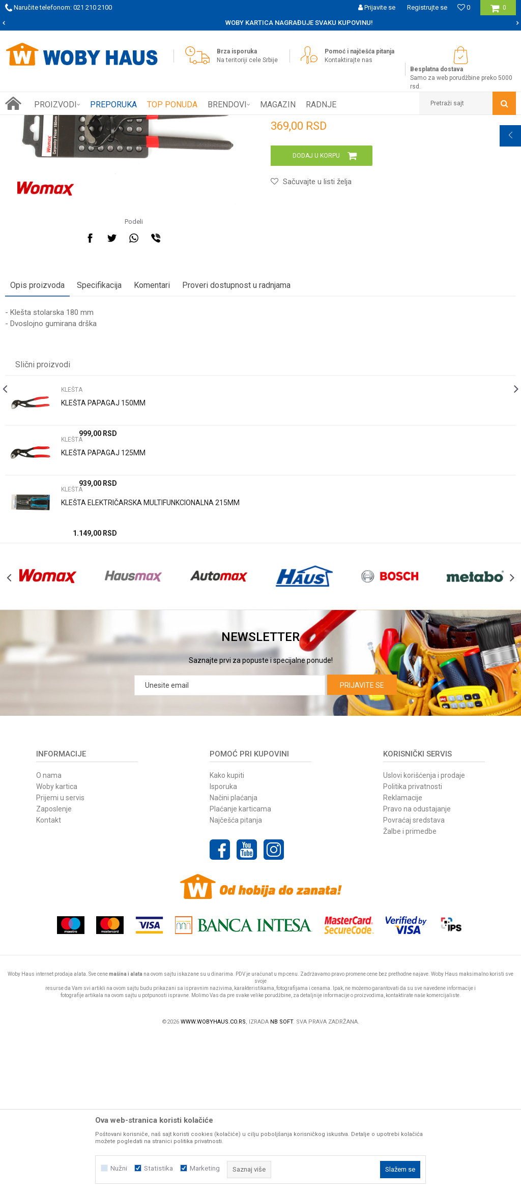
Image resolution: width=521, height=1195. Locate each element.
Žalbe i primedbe (410, 988)
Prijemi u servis (60, 955)
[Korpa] (498, 11)
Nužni (118, 1168)
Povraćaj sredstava (414, 977)
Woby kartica (56, 944)
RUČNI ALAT (114, 122)
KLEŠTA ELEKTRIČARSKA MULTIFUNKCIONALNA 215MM (150, 639)
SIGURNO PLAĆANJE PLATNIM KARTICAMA (259, 22)
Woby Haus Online (30, 122)
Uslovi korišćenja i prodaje (424, 932)
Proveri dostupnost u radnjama (236, 421)
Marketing (205, 1168)
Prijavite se (362, 842)
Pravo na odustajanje (417, 966)
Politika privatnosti (412, 944)
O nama (49, 932)
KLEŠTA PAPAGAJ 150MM (103, 539)
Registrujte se (427, 7)
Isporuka (223, 944)
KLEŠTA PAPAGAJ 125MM (103, 589)
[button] (467, 103)
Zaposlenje (54, 966)
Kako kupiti (227, 932)
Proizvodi (77, 122)
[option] (260, 23)
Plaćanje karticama (240, 966)
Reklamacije (402, 955)
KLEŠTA (149, 122)
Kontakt (48, 977)
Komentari (152, 421)
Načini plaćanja (233, 955)
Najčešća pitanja (236, 977)
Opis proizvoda (37, 421)
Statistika (158, 1168)
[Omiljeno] (463, 7)
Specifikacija (99, 421)
